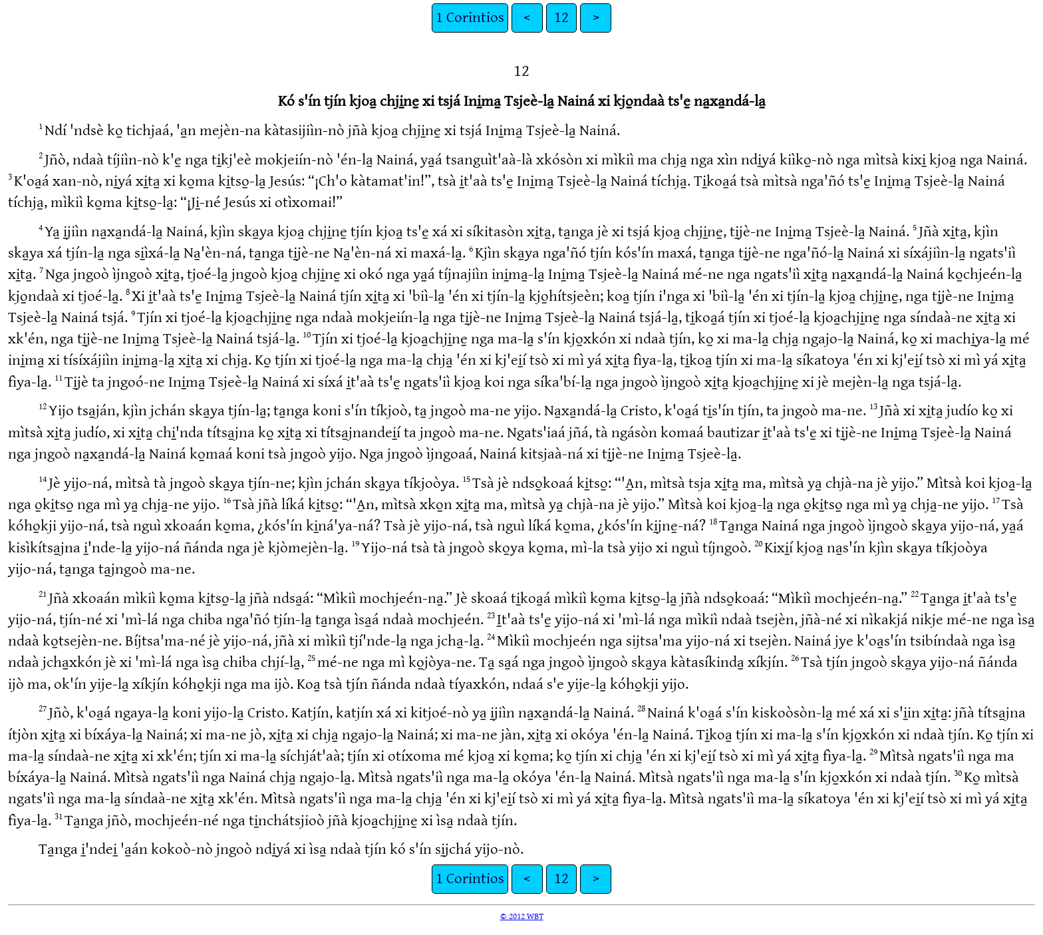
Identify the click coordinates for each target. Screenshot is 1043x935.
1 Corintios (470, 18)
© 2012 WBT (521, 916)
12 (561, 18)
